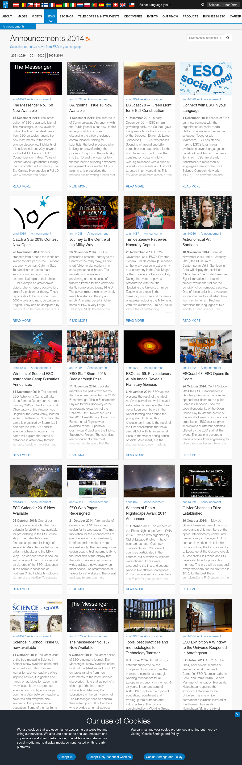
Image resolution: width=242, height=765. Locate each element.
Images (22, 16)
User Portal (230, 5)
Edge (17, 665)
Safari (17, 673)
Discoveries (133, 16)
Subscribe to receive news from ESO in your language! (46, 47)
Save (15, 743)
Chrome (19, 660)
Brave (18, 656)
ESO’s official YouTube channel (111, 569)
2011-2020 (37, 55)
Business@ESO (214, 16)
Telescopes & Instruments (99, 16)
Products (190, 16)
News (50, 19)
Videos (37, 16)
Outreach (170, 16)
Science (214, 5)
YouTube (10, 569)
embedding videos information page (108, 578)
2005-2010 (56, 55)
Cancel (38, 743)
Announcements (14, 26)
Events (152, 16)
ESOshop (66, 16)
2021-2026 (18, 55)
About (7, 16)
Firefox (18, 669)
